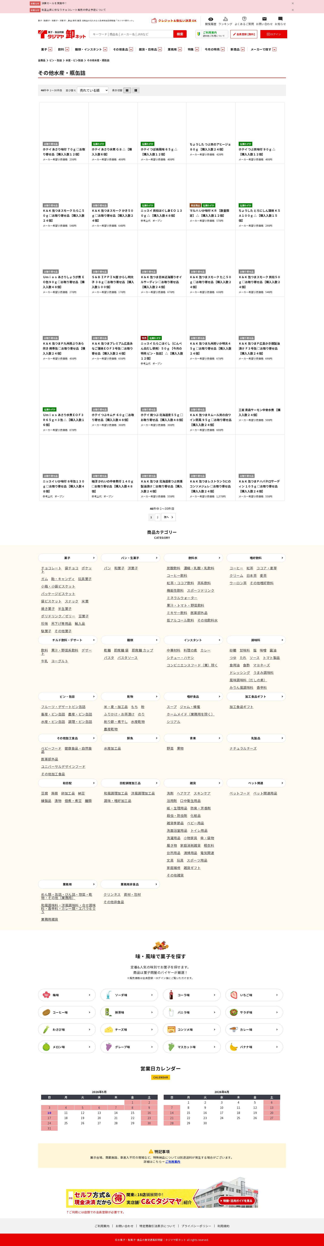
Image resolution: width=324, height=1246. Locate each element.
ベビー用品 (195, 822)
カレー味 (246, 1029)
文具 (170, 860)
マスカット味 (187, 1047)
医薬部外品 (199, 612)
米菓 (85, 601)
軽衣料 (209, 845)
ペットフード (240, 793)
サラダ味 (246, 1012)
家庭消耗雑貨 (190, 845)
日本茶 (252, 575)
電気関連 (207, 852)
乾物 (130, 696)
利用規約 (223, 1226)
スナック (72, 601)
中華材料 (173, 650)
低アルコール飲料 (180, 620)
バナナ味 (246, 1047)
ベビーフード (51, 748)
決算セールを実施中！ (54, 3)
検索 (180, 33)
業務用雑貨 (49, 919)
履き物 (172, 845)
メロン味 (59, 1047)
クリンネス (112, 894)
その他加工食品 (67, 738)
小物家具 (190, 837)
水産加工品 (112, 748)
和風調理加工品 (116, 793)
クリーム (236, 575)
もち (134, 706)
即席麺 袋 (121, 650)
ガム (44, 578)
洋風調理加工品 (143, 793)
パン (107, 567)
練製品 (46, 800)
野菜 (170, 748)
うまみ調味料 (263, 672)
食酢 (246, 665)
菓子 (67, 558)
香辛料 (262, 687)
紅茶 (250, 567)
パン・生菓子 (130, 558)
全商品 (41, 60)
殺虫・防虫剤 (177, 815)
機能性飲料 (175, 590)
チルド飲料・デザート (67, 640)
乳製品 (255, 738)
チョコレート (51, 567)
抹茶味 (119, 1012)
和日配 (67, 783)
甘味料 (245, 650)
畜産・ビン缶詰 (53, 714)
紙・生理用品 (177, 808)
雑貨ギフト (192, 867)
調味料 (255, 640)
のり (141, 714)
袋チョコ (72, 567)
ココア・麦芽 (266, 567)
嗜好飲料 (256, 558)
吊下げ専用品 (61, 623)
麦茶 (263, 575)
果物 (180, 748)
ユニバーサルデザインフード (63, 766)
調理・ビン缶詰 (80, 721)
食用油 (235, 665)
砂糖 (233, 650)
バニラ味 (184, 1012)
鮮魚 (130, 738)
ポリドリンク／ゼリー (58, 615)
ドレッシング (240, 672)
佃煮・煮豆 (73, 800)
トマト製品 (271, 657)
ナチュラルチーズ (243, 748)
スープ (172, 706)
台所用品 (173, 852)
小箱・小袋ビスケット (58, 586)
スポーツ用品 (197, 860)
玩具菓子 (85, 578)
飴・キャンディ (63, 578)
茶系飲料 (204, 582)
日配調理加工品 (130, 783)
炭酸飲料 (173, 567)
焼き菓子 (48, 608)
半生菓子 (65, 608)
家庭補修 (173, 867)
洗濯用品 (173, 837)
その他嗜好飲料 (262, 582)
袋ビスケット (51, 601)
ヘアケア (184, 793)
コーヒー (236, 567)
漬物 (58, 800)
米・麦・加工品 (116, 706)
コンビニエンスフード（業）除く (192, 665)
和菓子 (119, 567)
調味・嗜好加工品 (117, 800)
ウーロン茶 (238, 582)
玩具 (180, 860)
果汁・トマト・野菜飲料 (185, 605)
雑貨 (193, 783)
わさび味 (59, 1029)
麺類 (130, 640)
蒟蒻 (54, 793)
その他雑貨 (175, 875)
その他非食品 (114, 901)
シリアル (173, 721)
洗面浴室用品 (177, 830)
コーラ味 (184, 995)
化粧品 (196, 815)
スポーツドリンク (200, 590)
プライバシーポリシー (196, 1226)
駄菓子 (46, 630)
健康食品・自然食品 (66, 750)
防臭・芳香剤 (201, 808)
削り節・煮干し (116, 721)
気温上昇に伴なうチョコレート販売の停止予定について (74, 9)
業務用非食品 (130, 884)
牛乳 (44, 660)
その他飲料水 (207, 620)
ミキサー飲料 (177, 612)
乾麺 (107, 650)
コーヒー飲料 (177, 575)
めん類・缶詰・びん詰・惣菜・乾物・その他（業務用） (66, 896)
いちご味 (246, 995)
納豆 (81, 793)
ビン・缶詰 (55, 60)
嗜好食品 (193, 696)
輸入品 (80, 623)
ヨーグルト (59, 660)
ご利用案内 (172, 1161)
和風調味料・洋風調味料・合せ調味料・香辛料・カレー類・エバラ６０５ (68, 908)
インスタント (193, 640)
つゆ (233, 657)
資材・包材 (132, 894)
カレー (205, 650)
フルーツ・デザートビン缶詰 (63, 706)
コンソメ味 (185, 1029)
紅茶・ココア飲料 (180, 582)
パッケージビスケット (58, 593)
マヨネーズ (261, 665)
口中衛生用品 (190, 800)
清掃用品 (190, 852)
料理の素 (190, 650)
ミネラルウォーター (182, 597)
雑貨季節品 (175, 822)
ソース (255, 657)
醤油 (273, 650)
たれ (243, 657)
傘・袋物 (207, 837)
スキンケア (202, 793)
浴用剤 (172, 800)
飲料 (44, 650)
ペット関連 (255, 783)
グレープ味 (122, 1047)
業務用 (67, 884)
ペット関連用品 (265, 793)
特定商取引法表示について (157, 1226)
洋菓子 (133, 567)
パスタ (109, 657)
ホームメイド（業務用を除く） (190, 714)
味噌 (263, 650)
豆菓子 (84, 615)
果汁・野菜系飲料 (65, 650)
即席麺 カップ (142, 650)
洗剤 (170, 793)
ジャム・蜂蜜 (190, 706)
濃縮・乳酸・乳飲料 (199, 567)
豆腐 (44, 793)
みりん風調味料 (242, 687)
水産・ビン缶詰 (74, 60)
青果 (193, 738)
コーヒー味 (60, 1012)
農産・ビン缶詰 (80, 714)
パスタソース (127, 657)
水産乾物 (138, 721)
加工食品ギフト (255, 696)
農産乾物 (111, 728)
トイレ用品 (199, 830)
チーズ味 (121, 1029)
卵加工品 (68, 793)
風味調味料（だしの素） (248, 679)
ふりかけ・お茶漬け (119, 714)
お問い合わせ (124, 1226)
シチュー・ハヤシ (180, 657)
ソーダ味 (121, 995)
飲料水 (193, 558)
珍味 (44, 623)
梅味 (56, 995)
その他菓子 (63, 630)
